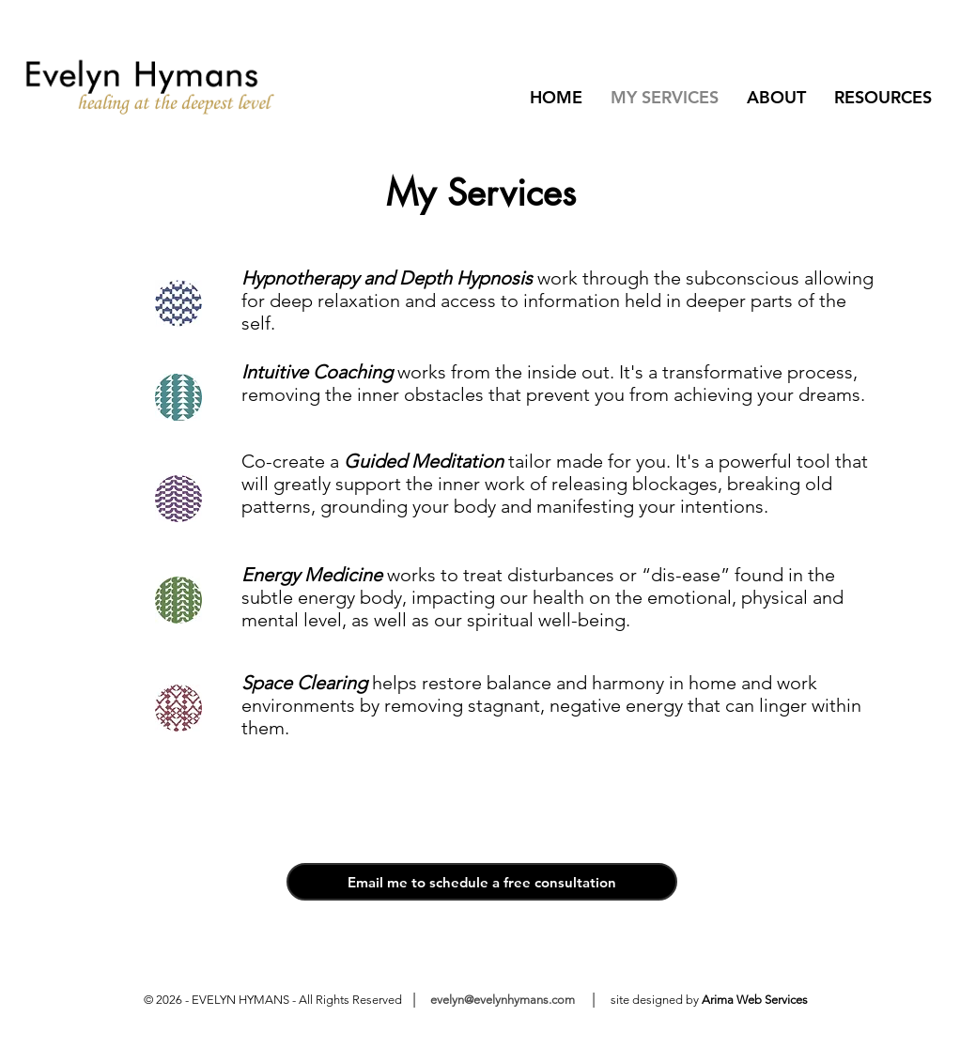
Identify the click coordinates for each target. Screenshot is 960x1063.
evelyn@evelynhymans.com (501, 1000)
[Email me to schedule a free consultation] (481, 882)
